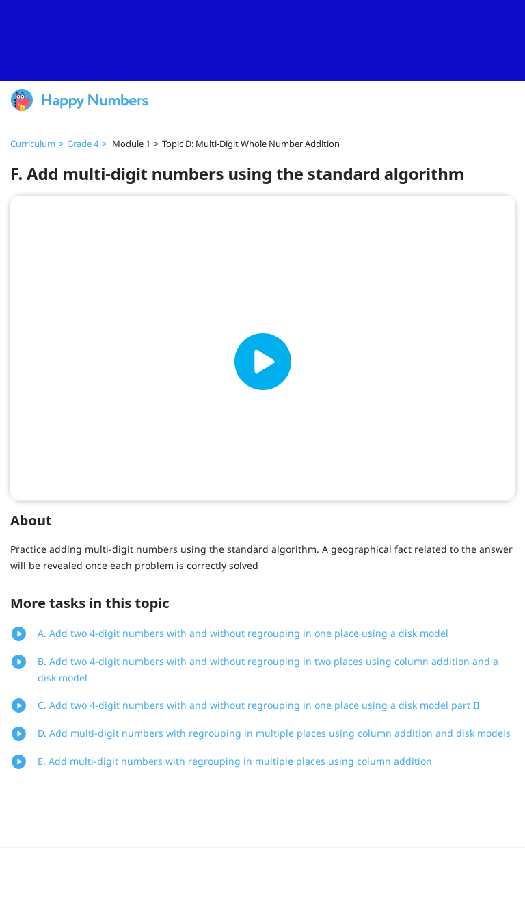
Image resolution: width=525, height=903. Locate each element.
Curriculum (32, 144)
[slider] (262, 40)
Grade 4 (82, 144)
